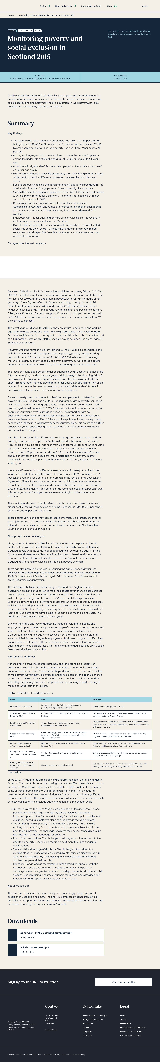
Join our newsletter (123, 982)
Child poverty (25, 31)
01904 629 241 (51, 1030)
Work (37, 31)
